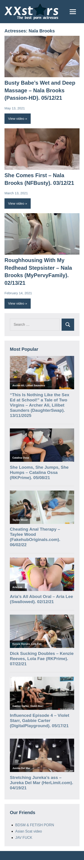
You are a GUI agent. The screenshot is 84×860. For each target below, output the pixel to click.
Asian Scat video (28, 831)
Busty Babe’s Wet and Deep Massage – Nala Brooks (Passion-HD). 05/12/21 (39, 90)
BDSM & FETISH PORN (34, 825)
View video (16, 118)
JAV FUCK (23, 838)
